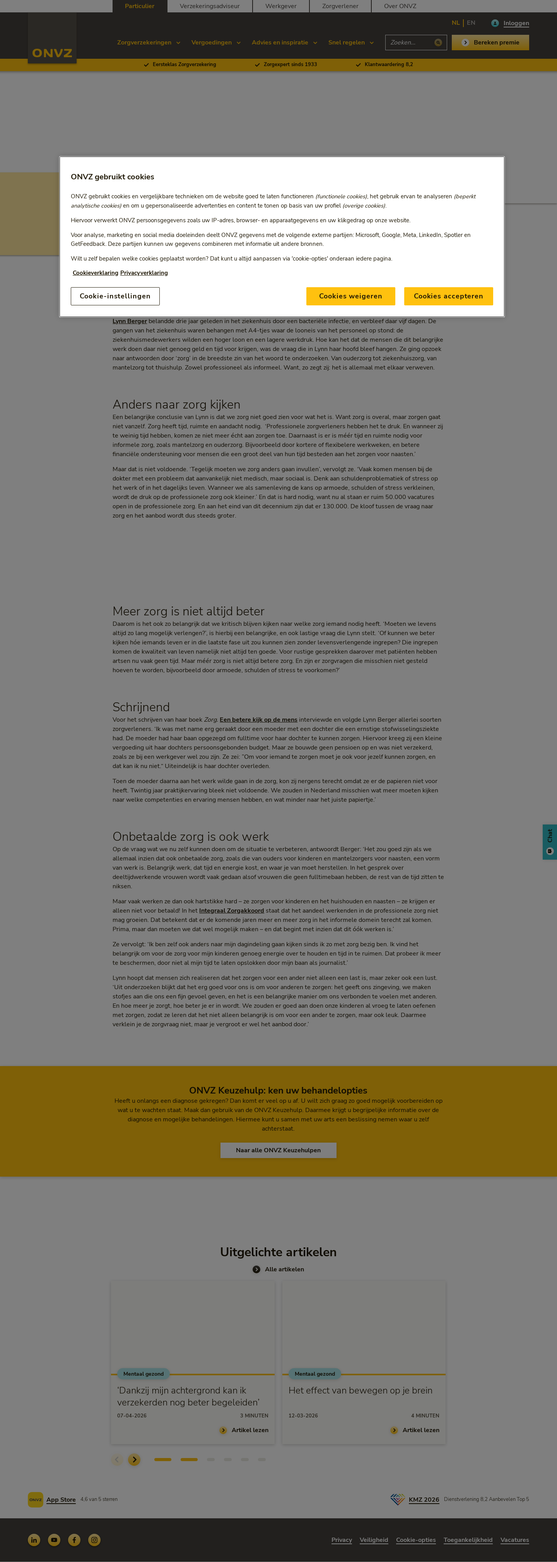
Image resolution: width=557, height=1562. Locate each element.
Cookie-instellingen (115, 296)
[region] (282, 236)
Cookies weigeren (350, 296)
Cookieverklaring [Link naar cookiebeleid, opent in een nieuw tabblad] (95, 273)
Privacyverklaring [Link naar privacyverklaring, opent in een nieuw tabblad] (144, 273)
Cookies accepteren (449, 296)
